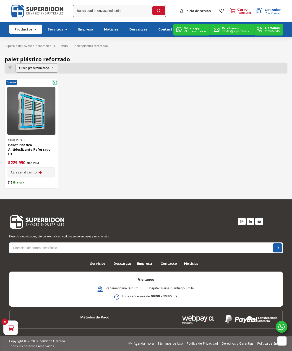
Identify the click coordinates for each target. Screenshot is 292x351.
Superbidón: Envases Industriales (28, 46)
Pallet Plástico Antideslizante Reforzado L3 (29, 149)
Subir (282, 341)
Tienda (63, 46)
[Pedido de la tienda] (37, 68)
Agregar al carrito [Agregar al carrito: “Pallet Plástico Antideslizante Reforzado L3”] (23, 172)
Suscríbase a (277, 247)
